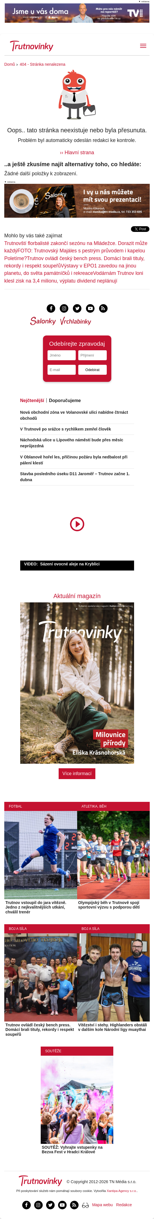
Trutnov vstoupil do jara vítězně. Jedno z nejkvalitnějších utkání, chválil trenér (35, 907)
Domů (9, 64)
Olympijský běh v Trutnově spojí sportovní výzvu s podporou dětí (109, 905)
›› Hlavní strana (77, 152)
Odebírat (92, 370)
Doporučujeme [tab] (65, 400)
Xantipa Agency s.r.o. (122, 1191)
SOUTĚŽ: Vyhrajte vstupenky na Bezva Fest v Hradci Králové (72, 1149)
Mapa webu (102, 1204)
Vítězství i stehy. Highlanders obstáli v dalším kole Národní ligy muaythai (112, 1027)
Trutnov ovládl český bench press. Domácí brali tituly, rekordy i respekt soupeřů (39, 1030)
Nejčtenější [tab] (32, 400)
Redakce (124, 1204)
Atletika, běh (94, 806)
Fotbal (15, 806)
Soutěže (53, 1051)
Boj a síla (18, 929)
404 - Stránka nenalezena (42, 64)
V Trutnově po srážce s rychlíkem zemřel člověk (65, 429)
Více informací (76, 773)
